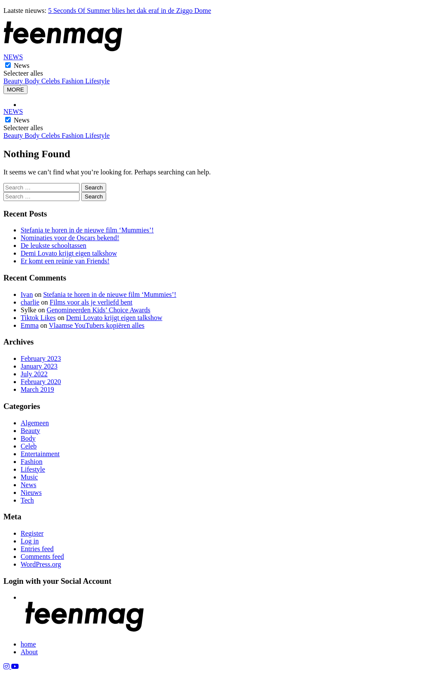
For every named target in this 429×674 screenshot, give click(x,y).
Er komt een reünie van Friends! (65, 261)
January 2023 (39, 366)
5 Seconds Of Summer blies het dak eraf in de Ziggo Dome (129, 10)
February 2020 (41, 381)
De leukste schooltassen (53, 245)
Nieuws (31, 492)
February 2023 (41, 358)
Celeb (29, 446)
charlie (30, 302)
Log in (30, 541)
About (29, 652)
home (28, 644)
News (21, 65)
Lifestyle (97, 81)
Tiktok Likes (38, 317)
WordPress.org (41, 564)
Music (29, 477)
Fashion (74, 81)
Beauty (14, 81)
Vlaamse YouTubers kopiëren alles (96, 325)
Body (33, 81)
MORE (15, 89)
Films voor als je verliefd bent (91, 302)
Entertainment (40, 453)
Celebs (51, 81)
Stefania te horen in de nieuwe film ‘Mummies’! (87, 230)
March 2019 (37, 389)
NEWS (13, 57)
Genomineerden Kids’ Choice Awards (98, 310)
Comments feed (42, 556)
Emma (30, 325)
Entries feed (37, 548)
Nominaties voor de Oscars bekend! (70, 237)
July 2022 (34, 374)
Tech (27, 500)
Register (32, 533)
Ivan (27, 294)
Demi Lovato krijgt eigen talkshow (69, 253)
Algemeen (35, 423)
